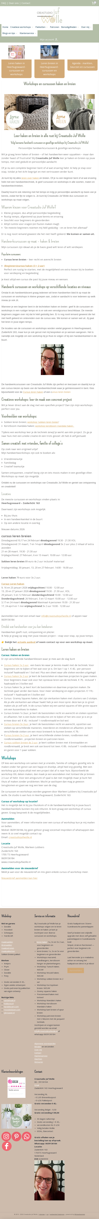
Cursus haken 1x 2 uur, (16, 665)
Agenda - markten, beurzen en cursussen (82, 65)
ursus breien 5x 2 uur (17, 735)
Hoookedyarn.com (12, 1009)
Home (5, 27)
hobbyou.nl (9, 1003)
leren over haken (30, 178)
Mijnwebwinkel (80, 1214)
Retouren (38, 1062)
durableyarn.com (11, 1006)
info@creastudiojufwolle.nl (56, 615)
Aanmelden (75, 970)
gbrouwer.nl (9, 1012)
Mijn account (49, 39)
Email (36, 1085)
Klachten (38, 1059)
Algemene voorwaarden (45, 1043)
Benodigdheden (70, 27)
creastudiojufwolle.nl (20, 837)
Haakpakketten (8, 951)
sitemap (42, 1214)
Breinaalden (6, 945)
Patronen (54, 27)
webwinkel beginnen (57, 1214)
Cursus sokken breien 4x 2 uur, (21, 742)
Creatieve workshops (21, 27)
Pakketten (41, 27)
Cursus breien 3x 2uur (16, 724)
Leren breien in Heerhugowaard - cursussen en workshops (49, 69)
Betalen (37, 1046)
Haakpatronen (7, 948)
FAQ (3, 3)
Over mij (86, 27)
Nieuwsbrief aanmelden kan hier (19, 878)
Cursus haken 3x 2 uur (16, 676)
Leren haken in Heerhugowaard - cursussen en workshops (16, 69)
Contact (26, 3)
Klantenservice (28, 33)
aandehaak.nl (9, 1000)
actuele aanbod (26, 642)
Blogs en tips (10, 33)
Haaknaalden (7, 942)
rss (47, 1214)
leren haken (42, 942)
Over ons (14, 3)
